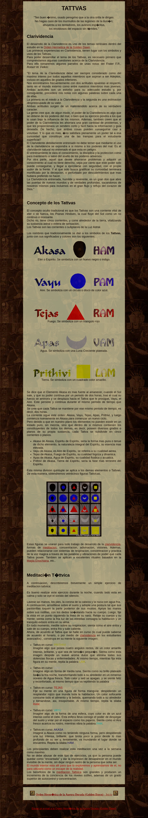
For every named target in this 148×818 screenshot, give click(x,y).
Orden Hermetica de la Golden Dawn (67, 47)
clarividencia (112, 544)
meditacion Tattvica (69, 772)
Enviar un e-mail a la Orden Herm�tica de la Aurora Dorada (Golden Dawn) (74, 808)
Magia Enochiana (38, 560)
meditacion (50, 547)
